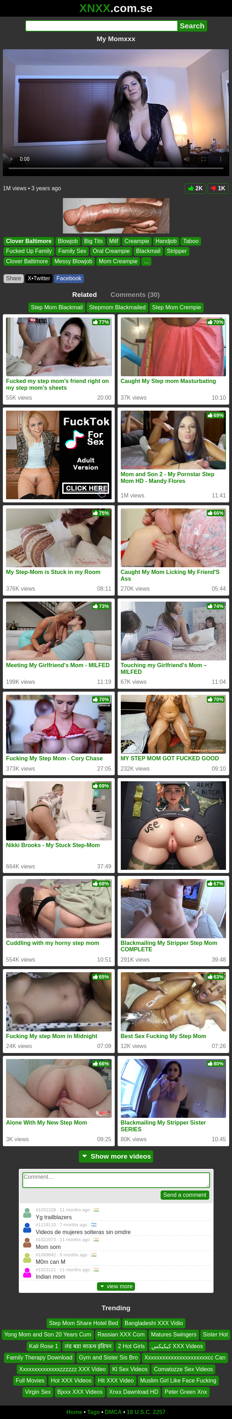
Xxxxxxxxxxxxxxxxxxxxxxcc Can (184, 1358)
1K (218, 188)
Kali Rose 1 (43, 1346)
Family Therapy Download (39, 1358)
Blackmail (148, 251)
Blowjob (68, 241)
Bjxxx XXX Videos (80, 1392)
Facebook (68, 278)
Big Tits (93, 241)
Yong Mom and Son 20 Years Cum (47, 1335)
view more (116, 1286)
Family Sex (72, 251)
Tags (93, 1412)
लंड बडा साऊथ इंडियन (88, 1346)
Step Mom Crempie (176, 307)
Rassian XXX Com (121, 1335)
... (146, 261)
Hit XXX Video (116, 1381)
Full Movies (30, 1381)
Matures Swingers (173, 1335)
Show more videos (116, 1156)
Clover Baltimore (29, 241)
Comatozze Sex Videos (183, 1369)
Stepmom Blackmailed (117, 307)
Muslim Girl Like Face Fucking (178, 1381)
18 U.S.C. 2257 (146, 1412)
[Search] (101, 26)
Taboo (191, 241)
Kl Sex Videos (129, 1369)
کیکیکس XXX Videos (177, 1346)
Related (84, 294)
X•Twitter (39, 278)
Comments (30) (135, 294)
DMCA (113, 1412)
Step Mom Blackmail (57, 307)
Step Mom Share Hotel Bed (83, 1323)
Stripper (177, 251)
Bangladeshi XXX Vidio (154, 1323)
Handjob (166, 241)
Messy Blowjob (73, 261)
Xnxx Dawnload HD (133, 1392)
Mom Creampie (118, 261)
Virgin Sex (38, 1392)
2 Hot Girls (131, 1346)
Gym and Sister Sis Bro (108, 1358)
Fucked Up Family (29, 251)
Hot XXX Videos (71, 1381)
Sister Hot (215, 1335)
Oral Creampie (111, 251)
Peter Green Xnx (185, 1392)
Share (13, 278)
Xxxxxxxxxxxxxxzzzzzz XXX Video (62, 1369)
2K (195, 188)
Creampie (136, 241)
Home (74, 1412)
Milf (113, 241)
